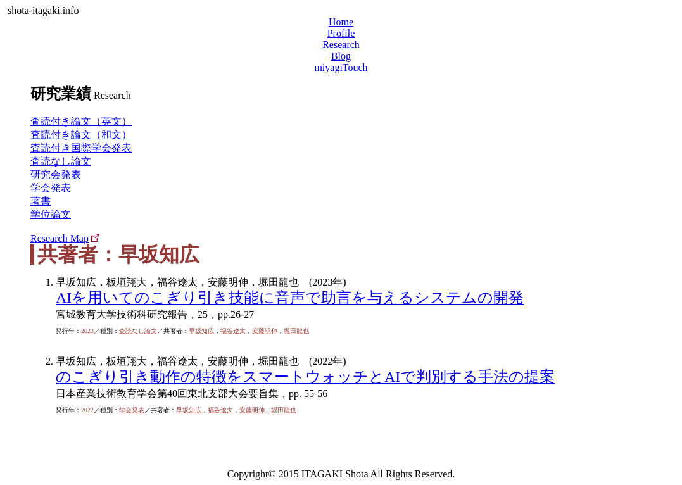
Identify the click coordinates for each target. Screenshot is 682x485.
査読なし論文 (60, 161)
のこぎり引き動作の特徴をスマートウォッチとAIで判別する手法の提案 (305, 376)
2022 (87, 409)
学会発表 (50, 187)
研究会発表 (55, 174)
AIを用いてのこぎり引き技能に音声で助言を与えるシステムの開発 (290, 297)
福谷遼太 (233, 330)
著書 (40, 201)
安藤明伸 (264, 330)
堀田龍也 (296, 330)
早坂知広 (201, 330)
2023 (87, 330)
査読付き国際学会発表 (81, 147)
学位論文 (50, 214)
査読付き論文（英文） (81, 121)
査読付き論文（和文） (81, 134)
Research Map (59, 238)
